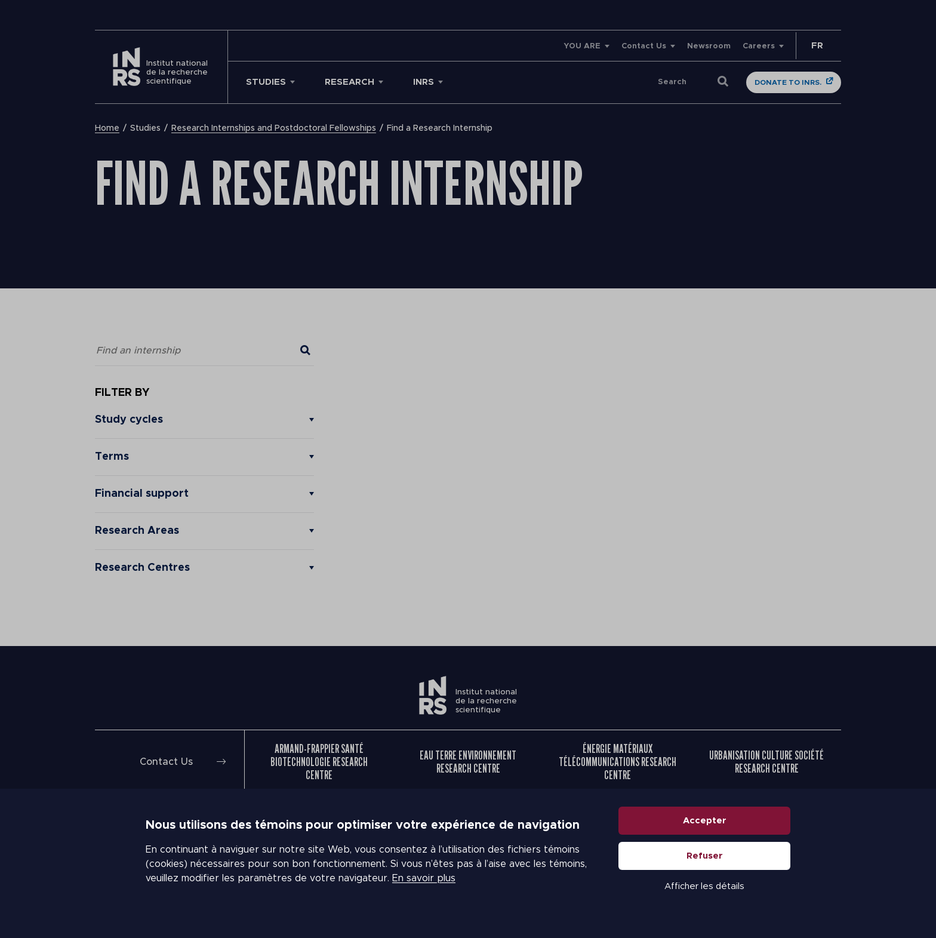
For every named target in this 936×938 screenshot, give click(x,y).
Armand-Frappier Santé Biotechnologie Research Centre (319, 762)
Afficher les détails (704, 886)
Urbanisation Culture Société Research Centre (766, 762)
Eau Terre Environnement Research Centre (468, 762)
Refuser (704, 855)
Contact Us (643, 46)
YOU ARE (582, 46)
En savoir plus (423, 878)
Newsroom (709, 46)
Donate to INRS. (788, 82)
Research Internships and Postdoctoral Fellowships (273, 128)
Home (107, 128)
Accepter (704, 820)
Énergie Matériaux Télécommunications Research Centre (617, 762)
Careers (759, 46)
